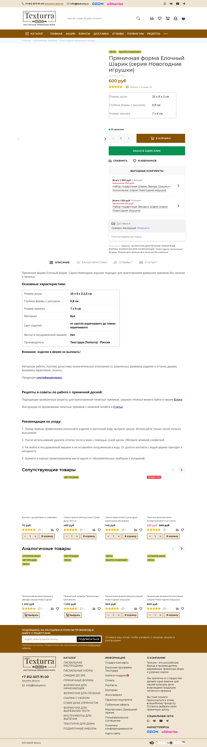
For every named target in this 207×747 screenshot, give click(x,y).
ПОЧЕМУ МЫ (135, 33)
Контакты (111, 685)
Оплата (109, 680)
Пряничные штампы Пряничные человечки (81, 598)
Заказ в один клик (147, 150)
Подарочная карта (117, 662)
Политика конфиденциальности (119, 727)
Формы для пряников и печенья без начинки (143, 252)
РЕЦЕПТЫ (153, 33)
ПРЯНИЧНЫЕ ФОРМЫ (78, 680)
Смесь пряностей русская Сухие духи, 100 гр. (82, 519)
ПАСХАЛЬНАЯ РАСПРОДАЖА (73, 664)
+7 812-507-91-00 (33, 3)
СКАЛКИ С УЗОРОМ (77, 698)
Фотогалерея (113, 694)
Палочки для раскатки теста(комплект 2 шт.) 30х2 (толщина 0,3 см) (161, 519)
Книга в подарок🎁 (117, 675)
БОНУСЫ (84, 33)
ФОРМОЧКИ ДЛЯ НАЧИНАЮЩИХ (137, 249)
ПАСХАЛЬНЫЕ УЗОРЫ (78, 670)
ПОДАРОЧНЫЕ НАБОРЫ (80, 728)
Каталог (34, 33)
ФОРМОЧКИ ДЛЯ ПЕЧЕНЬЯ (145, 246)
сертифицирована (49, 377)
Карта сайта (112, 733)
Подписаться (88, 639)
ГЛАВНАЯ (56, 33)
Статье (118, 406)
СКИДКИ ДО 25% (74, 675)
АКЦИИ (70, 33)
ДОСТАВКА (101, 33)
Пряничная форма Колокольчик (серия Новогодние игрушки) (165, 598)
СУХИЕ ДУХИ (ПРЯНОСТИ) (81, 702)
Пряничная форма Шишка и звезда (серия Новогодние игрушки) (37, 598)
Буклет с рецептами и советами (39, 517)
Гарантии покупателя (118, 699)
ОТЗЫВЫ (118, 33)
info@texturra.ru (78, 3)
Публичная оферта (117, 704)
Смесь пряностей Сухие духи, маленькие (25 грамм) (121, 519)
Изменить (143, 228)
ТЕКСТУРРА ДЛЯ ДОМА (79, 723)
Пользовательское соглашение (116, 719)
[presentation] (18, 138)
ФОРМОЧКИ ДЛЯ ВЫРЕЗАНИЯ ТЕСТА (77, 709)
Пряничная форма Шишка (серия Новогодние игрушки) (124, 598)
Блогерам (111, 690)
